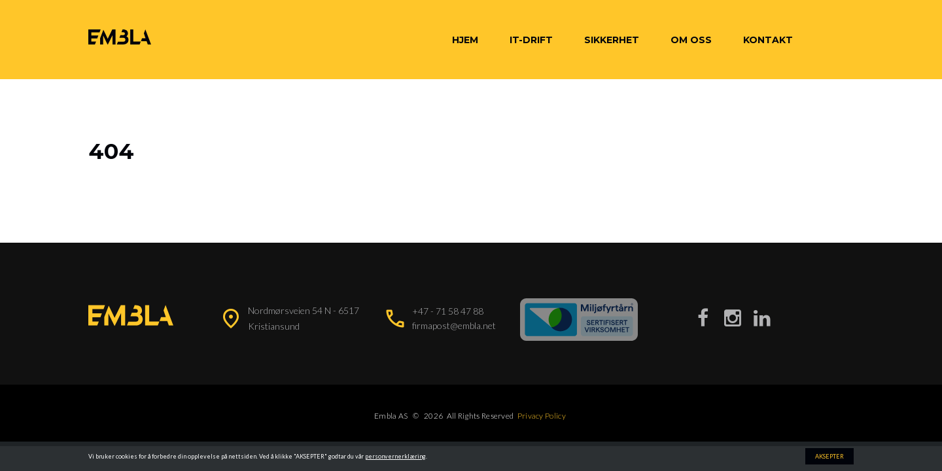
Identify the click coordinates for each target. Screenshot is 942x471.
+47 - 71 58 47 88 (447, 311)
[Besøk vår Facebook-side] (703, 317)
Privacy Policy (541, 416)
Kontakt (768, 40)
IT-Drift (531, 40)
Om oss (691, 40)
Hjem (465, 40)
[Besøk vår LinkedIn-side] (762, 317)
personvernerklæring (395, 456)
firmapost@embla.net (454, 325)
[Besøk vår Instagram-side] (732, 317)
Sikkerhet (611, 40)
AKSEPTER (829, 456)
